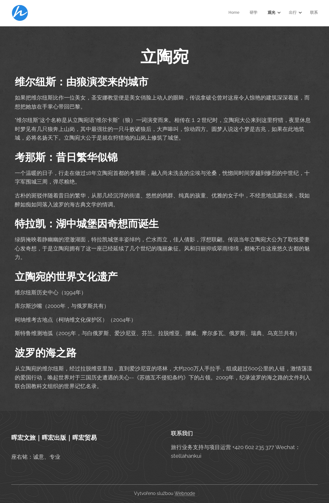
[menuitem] (272, 13)
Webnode (184, 493)
